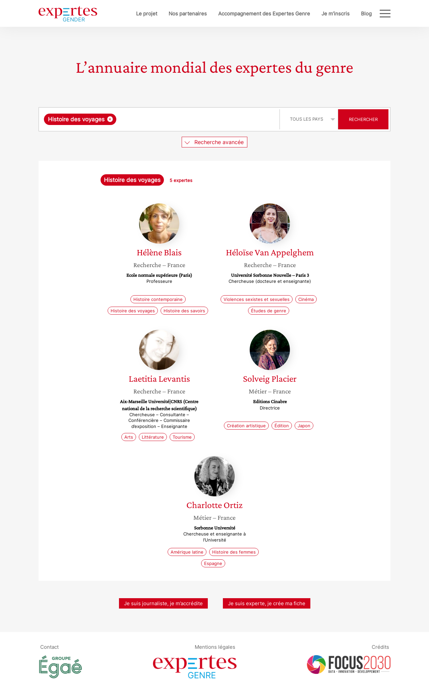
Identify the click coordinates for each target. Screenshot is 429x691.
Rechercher (363, 119)
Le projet (146, 13)
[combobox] (160, 119)
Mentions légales (215, 647)
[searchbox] (187, 119)
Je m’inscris (335, 13)
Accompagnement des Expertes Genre (264, 13)
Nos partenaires (188, 13)
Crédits (380, 647)
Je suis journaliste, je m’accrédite (163, 603)
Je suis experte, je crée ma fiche (266, 603)
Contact (49, 647)
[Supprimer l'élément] (110, 119)
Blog (366, 13)
